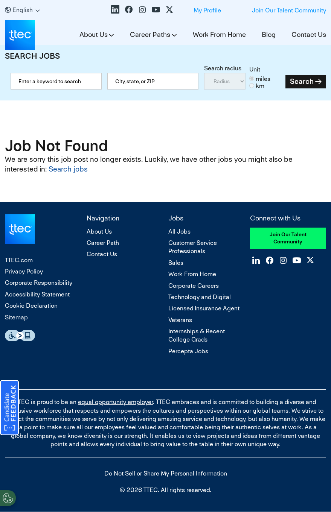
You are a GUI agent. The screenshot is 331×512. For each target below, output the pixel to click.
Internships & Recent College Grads (196, 335)
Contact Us (308, 34)
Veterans (180, 320)
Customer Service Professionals (192, 247)
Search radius (222, 68)
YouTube (156, 9)
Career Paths (150, 34)
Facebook (129, 9)
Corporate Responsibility (38, 283)
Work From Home (219, 34)
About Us (93, 34)
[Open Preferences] (8, 496)
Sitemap (16, 317)
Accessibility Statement (37, 294)
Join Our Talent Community (289, 10)
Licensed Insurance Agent (203, 308)
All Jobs (179, 231)
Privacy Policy (24, 271)
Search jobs (68, 169)
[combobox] (152, 81)
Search (302, 81)
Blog (269, 34)
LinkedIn (115, 9)
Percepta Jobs (188, 351)
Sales (175, 263)
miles (263, 79)
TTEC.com (19, 260)
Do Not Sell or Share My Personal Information (165, 473)
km (260, 86)
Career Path (103, 243)
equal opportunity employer (115, 402)
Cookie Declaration (31, 306)
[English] (22, 10)
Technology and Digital (199, 297)
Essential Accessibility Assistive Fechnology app (20, 335)
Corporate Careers (193, 286)
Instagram (142, 9)
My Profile (207, 10)
